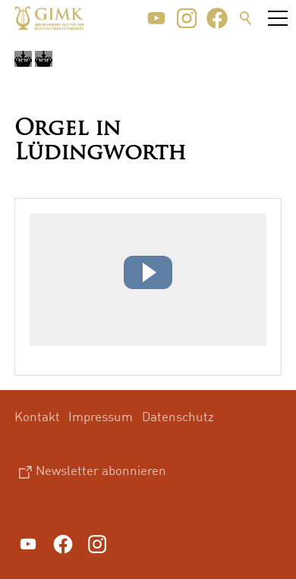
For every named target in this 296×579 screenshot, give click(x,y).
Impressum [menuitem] (100, 416)
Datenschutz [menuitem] (178, 416)
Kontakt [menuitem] (37, 416)
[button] (156, 18)
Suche (246, 18)
